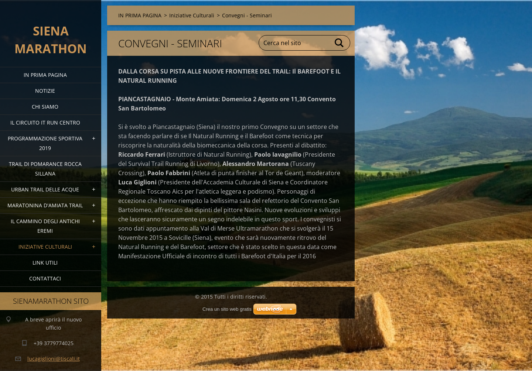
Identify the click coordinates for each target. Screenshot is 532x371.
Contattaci (45, 278)
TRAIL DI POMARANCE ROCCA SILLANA (45, 168)
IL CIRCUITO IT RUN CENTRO (45, 122)
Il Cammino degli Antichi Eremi (45, 226)
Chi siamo (45, 106)
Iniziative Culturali (45, 246)
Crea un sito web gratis (227, 309)
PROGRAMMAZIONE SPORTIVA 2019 (45, 143)
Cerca (339, 42)
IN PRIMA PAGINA (45, 74)
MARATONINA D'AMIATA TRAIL (45, 205)
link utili (45, 262)
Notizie (45, 90)
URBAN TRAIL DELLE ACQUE (45, 189)
